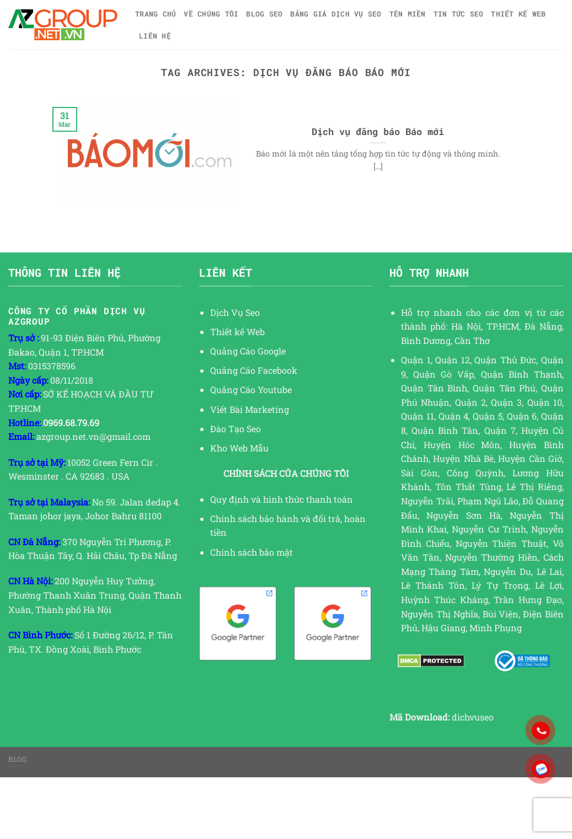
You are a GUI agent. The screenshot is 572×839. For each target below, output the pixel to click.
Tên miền (407, 13)
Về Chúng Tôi (211, 13)
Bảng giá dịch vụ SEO (335, 13)
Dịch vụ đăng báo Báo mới (378, 131)
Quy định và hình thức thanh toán (281, 499)
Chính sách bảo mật (251, 552)
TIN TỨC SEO (459, 13)
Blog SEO (264, 13)
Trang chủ (155, 13)
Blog (17, 759)
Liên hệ (155, 35)
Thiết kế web (518, 13)
